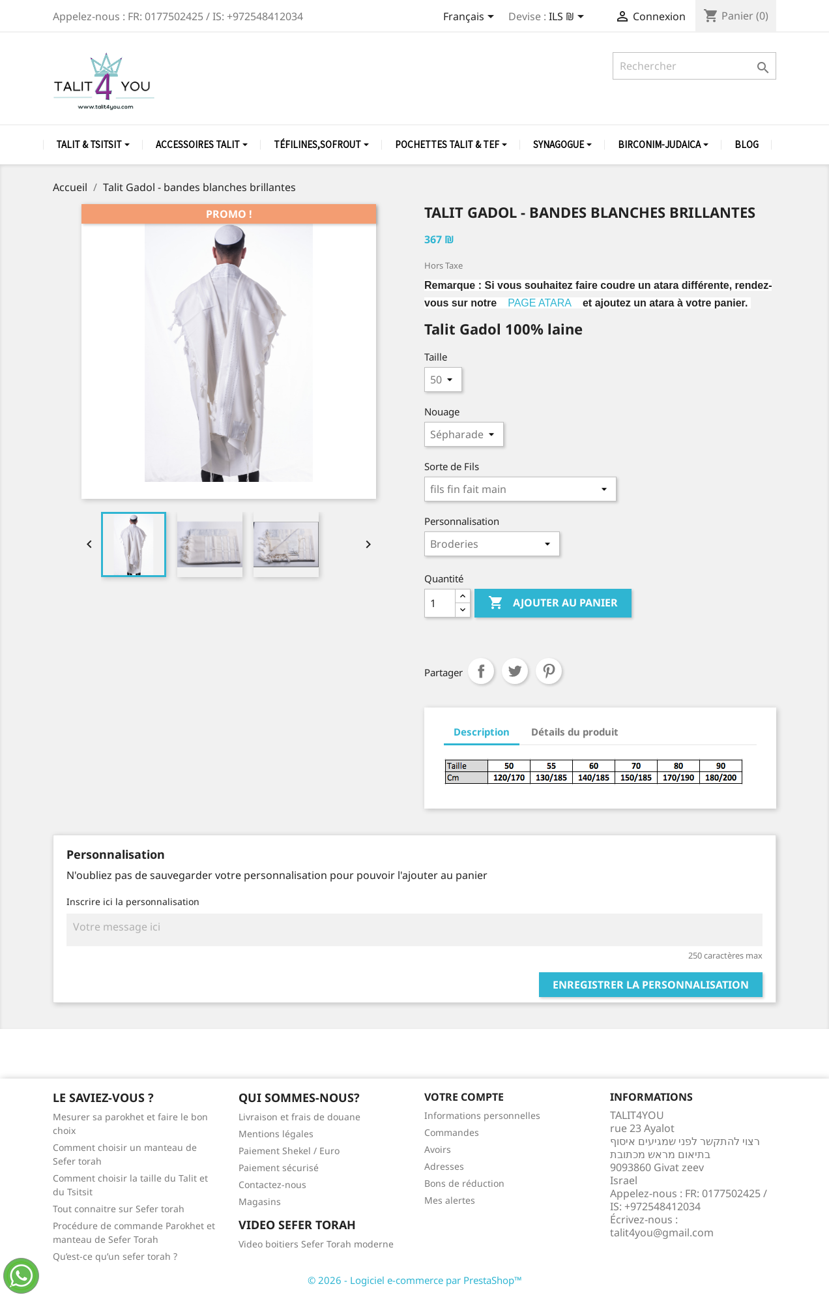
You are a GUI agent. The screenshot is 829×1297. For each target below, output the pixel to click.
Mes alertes (449, 1200)
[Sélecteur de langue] (471, 17)
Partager (481, 671)
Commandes (451, 1132)
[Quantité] (440, 603)
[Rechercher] (694, 66)
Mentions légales (276, 1133)
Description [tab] (482, 731)
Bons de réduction (464, 1183)
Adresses (444, 1166)
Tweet (515, 671)
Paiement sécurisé (279, 1167)
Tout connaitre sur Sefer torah (118, 1208)
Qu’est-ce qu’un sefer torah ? (115, 1256)
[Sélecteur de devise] (569, 17)
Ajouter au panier (553, 603)
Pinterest (549, 671)
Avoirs (437, 1149)
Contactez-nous (272, 1184)
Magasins (260, 1201)
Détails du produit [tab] (574, 731)
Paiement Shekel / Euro (289, 1150)
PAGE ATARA (540, 302)
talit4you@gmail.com (662, 1232)
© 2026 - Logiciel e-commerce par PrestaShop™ (415, 1280)
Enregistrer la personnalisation (651, 984)
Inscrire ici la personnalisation (132, 901)
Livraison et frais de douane (299, 1117)
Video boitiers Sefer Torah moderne (316, 1244)
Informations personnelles (482, 1115)
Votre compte (464, 1097)
